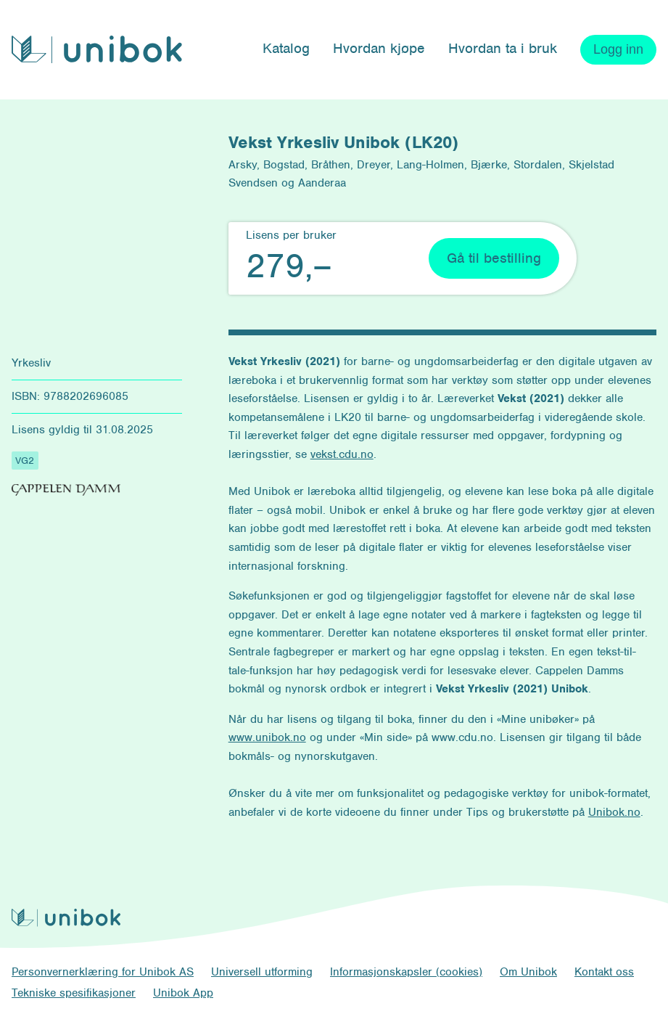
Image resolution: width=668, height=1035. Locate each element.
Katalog (286, 48)
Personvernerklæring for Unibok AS (103, 972)
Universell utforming (262, 972)
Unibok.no (614, 812)
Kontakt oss (604, 972)
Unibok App (183, 993)
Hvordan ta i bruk (502, 48)
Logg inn (618, 49)
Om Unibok (528, 972)
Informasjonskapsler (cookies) (406, 972)
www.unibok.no (267, 737)
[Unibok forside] (97, 49)
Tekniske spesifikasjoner (74, 993)
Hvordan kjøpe (379, 48)
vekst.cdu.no (342, 454)
